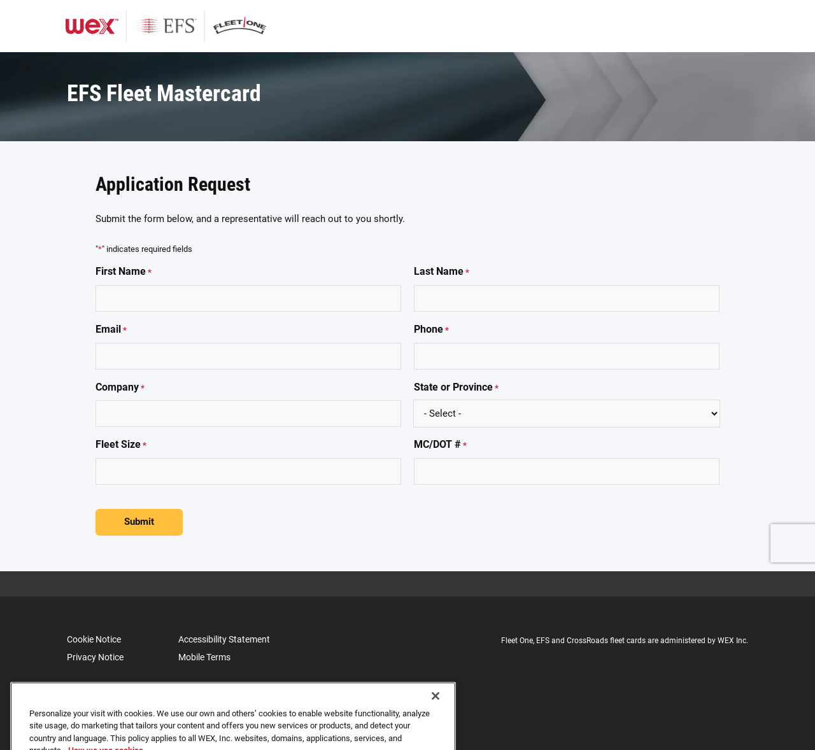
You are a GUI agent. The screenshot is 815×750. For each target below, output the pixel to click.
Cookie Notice (94, 639)
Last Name (441, 272)
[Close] (436, 709)
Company (120, 387)
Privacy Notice (95, 657)
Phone (431, 330)
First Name (124, 272)
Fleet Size (121, 445)
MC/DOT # (440, 445)
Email (111, 330)
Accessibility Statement (224, 639)
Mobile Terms (204, 657)
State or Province (456, 387)
